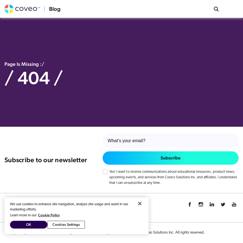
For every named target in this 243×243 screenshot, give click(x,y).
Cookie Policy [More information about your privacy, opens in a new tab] (49, 215)
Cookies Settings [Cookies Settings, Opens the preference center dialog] (66, 224)
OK (28, 224)
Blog (54, 9)
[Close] (140, 203)
